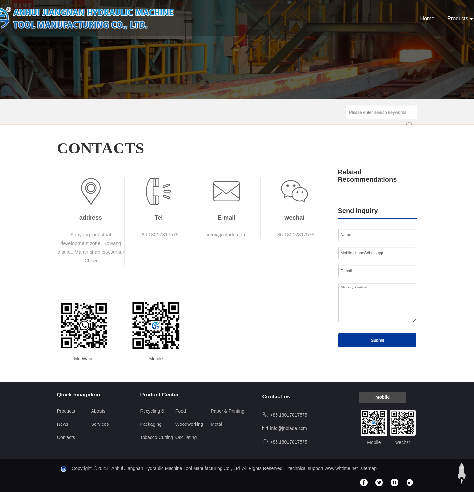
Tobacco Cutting (156, 437)
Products (284, 18)
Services (374, 18)
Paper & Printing (227, 411)
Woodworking (189, 424)
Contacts (407, 18)
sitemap (368, 468)
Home (254, 18)
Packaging (151, 424)
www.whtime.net (341, 468)
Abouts (316, 18)
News (344, 18)
